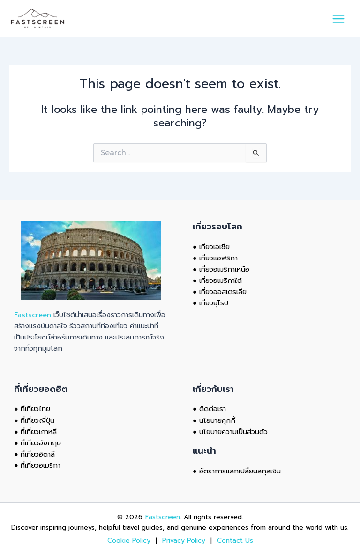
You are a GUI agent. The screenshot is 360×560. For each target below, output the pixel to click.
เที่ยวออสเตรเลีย (223, 292)
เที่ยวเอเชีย (214, 247)
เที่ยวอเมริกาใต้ (220, 280)
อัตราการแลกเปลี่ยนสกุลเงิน (240, 471)
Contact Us (235, 540)
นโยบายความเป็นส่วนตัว (233, 432)
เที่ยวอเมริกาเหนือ (224, 269)
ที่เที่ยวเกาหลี (39, 432)
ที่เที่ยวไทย (35, 409)
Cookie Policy (130, 540)
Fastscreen (32, 314)
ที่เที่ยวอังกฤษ (41, 443)
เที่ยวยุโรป (213, 303)
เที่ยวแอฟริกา (218, 258)
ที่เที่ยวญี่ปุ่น (37, 420)
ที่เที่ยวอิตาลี (38, 454)
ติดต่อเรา (212, 409)
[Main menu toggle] (338, 19)
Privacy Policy (183, 540)
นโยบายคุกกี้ (217, 420)
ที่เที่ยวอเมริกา (40, 465)
